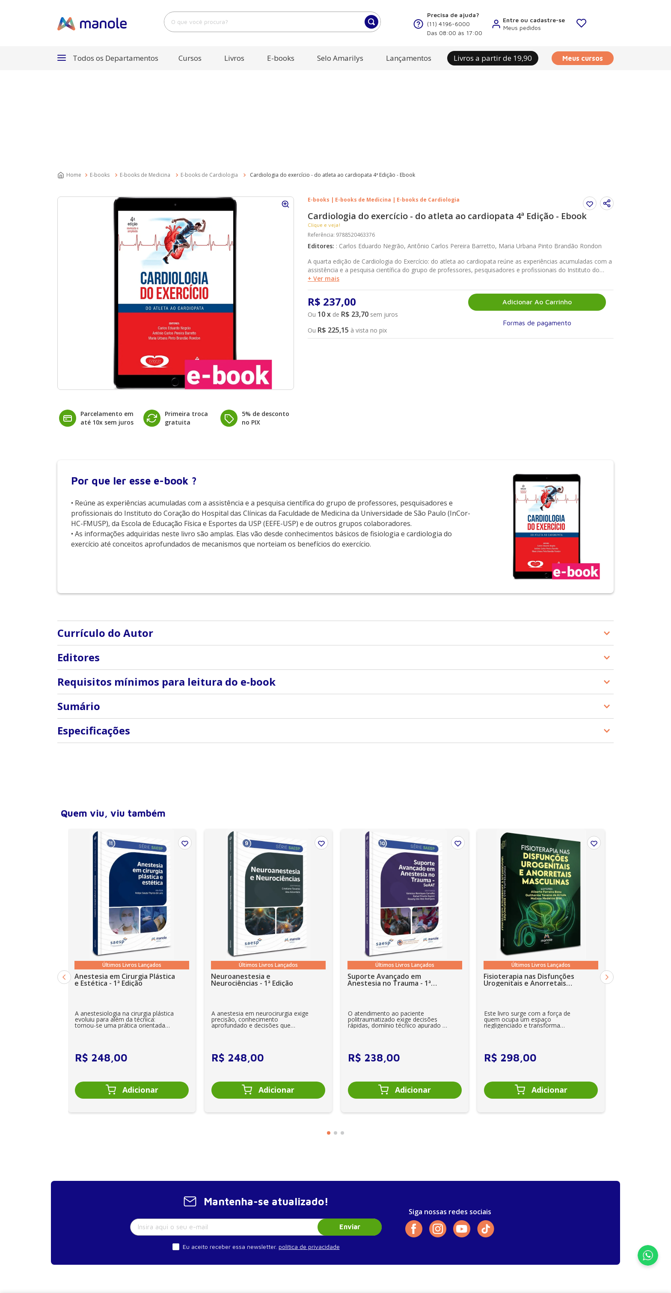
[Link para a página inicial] (70, 78)
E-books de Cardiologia (209, 77)
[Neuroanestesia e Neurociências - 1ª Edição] (268, 873)
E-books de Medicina (145, 77)
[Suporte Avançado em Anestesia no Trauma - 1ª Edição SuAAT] (405, 873)
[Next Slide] (607, 880)
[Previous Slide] (64, 880)
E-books (100, 77)
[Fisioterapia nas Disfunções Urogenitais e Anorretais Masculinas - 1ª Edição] (541, 873)
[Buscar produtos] (371, 22)
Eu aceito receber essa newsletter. (230, 1149)
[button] (107, 58)
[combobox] (272, 22)
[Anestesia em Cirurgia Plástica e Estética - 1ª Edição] (132, 873)
